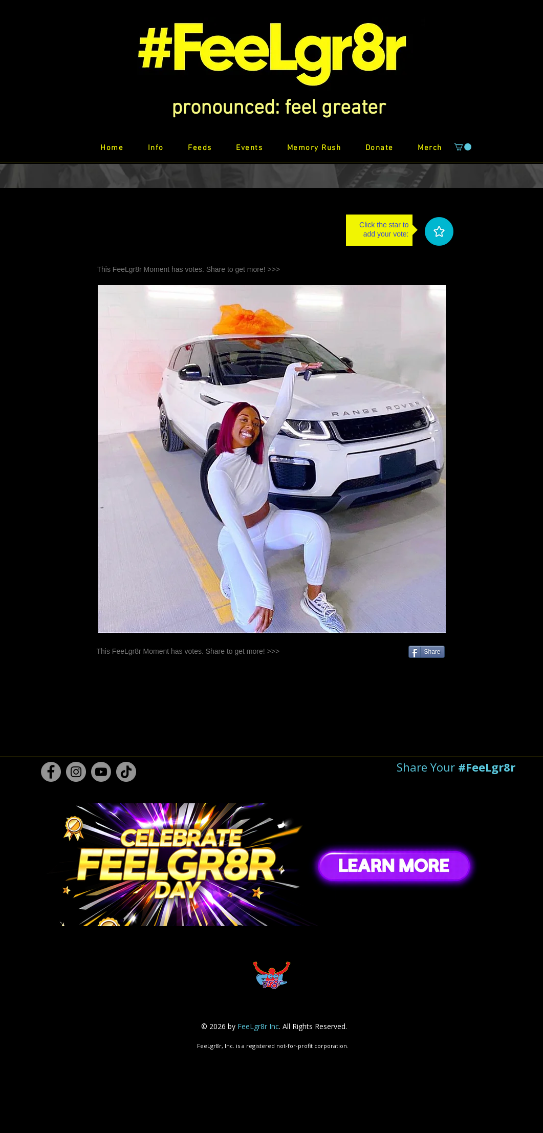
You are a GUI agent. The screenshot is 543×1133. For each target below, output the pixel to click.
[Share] (426, 652)
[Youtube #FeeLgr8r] (101, 772)
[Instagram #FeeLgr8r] (76, 772)
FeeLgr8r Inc (258, 1026)
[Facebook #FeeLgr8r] (51, 772)
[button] (278, 108)
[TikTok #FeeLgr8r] (126, 772)
